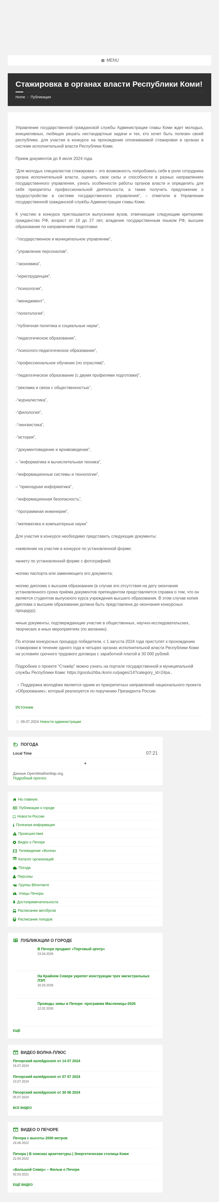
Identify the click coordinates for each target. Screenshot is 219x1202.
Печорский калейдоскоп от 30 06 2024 (46, 1092)
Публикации (41, 97)
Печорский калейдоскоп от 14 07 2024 (46, 1061)
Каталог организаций (33, 859)
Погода (22, 868)
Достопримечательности (35, 902)
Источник (24, 707)
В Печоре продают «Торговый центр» (71, 949)
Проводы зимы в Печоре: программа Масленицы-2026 (86, 1004)
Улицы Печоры (28, 893)
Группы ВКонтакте (31, 885)
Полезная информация (34, 825)
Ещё (16, 1030)
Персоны (23, 876)
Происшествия (28, 834)
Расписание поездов (32, 919)
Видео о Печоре (29, 842)
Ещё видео (23, 1185)
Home (20, 97)
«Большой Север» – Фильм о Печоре (46, 1169)
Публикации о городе (34, 808)
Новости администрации (60, 722)
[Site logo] (110, 45)
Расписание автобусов (34, 910)
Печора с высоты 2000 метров (40, 1138)
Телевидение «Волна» (34, 851)
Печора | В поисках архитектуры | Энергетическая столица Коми (71, 1154)
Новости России (28, 816)
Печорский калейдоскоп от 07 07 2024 (46, 1077)
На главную (25, 799)
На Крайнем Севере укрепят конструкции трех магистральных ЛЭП (93, 978)
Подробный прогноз (29, 778)
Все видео (22, 1108)
